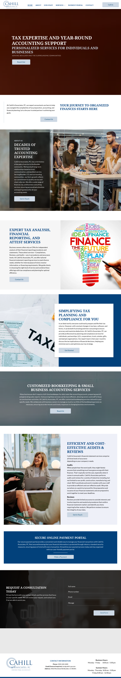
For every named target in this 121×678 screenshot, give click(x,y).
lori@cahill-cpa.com (69, 666)
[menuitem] (30, 5)
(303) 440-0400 (63, 664)
